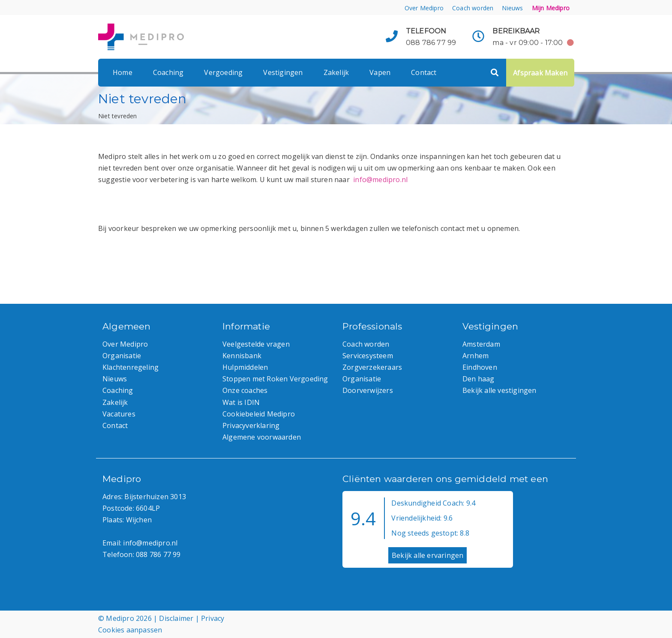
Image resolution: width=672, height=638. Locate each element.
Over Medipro (424, 8)
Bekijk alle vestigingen (499, 390)
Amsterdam (481, 344)
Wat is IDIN (241, 402)
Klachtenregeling (130, 367)
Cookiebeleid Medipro (258, 414)
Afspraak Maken (540, 73)
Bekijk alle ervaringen (427, 555)
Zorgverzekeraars (372, 367)
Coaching (168, 72)
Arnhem (475, 355)
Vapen (379, 72)
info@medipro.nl (380, 179)
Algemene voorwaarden (261, 437)
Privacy (212, 618)
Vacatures (118, 414)
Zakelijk (336, 72)
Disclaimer (176, 618)
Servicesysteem (367, 355)
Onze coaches (244, 390)
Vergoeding (223, 72)
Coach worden (472, 8)
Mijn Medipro (551, 8)
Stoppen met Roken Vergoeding (275, 378)
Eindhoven (479, 367)
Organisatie (121, 355)
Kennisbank (241, 355)
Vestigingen (283, 72)
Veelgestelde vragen (256, 344)
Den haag (478, 378)
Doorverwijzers (367, 390)
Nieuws (512, 8)
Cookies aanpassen (130, 630)
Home (122, 72)
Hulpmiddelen (245, 367)
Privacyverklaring (250, 425)
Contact (423, 72)
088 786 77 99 (431, 43)
